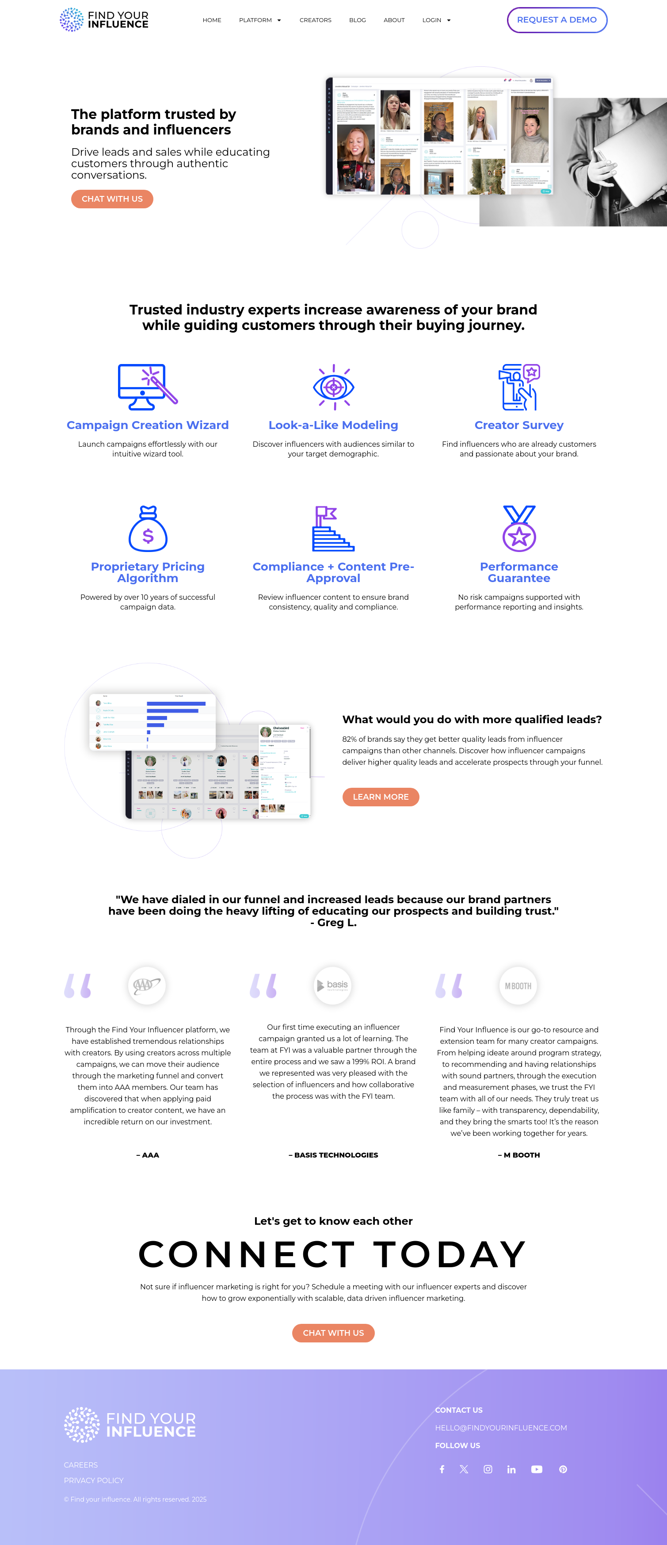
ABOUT (394, 19)
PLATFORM (260, 20)
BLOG (357, 19)
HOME (211, 19)
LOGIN (437, 20)
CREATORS (316, 19)
